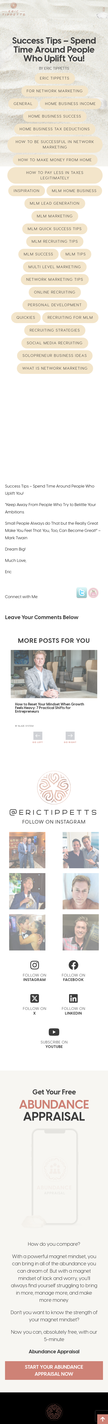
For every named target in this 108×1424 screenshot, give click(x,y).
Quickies (26, 317)
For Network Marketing (55, 91)
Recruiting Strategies (55, 330)
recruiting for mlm (70, 317)
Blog (60, 1411)
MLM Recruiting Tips (55, 241)
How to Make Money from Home (55, 160)
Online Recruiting (55, 292)
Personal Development (55, 305)
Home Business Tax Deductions (55, 129)
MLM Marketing (55, 216)
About (12, 1411)
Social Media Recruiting (55, 343)
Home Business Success (54, 116)
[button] (104, 9)
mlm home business (74, 190)
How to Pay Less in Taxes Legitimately (55, 175)
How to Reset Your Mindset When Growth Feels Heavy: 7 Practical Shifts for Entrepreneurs (49, 661)
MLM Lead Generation (55, 203)
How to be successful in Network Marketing (55, 144)
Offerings (15, 1417)
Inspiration (27, 190)
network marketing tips (54, 279)
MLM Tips (75, 254)
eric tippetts (54, 78)
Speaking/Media (68, 1417)
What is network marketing (55, 368)
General (23, 103)
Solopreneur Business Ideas (54, 355)
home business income (70, 103)
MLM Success (38, 254)
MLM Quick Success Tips (55, 229)
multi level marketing (54, 267)
